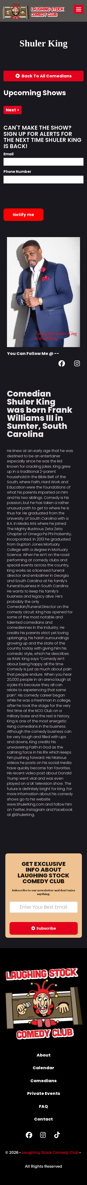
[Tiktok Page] (57, 1136)
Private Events (43, 1093)
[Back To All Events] (43, 76)
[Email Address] (44, 907)
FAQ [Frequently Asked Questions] (43, 1106)
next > (12, 110)
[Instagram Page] (77, 364)
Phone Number (17, 171)
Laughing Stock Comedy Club (50, 1152)
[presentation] (38, 196)
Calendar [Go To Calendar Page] (43, 1068)
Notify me (23, 214)
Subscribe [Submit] (43, 928)
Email (8, 154)
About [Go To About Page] (44, 1055)
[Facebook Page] (61, 364)
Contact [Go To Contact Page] (43, 1119)
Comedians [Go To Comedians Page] (43, 1081)
